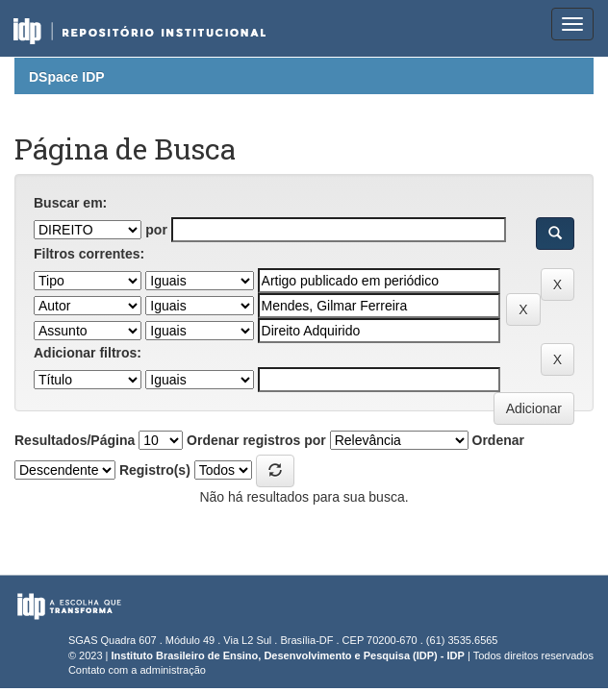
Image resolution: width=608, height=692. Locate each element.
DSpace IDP (67, 77)
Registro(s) (154, 470)
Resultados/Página (74, 440)
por (156, 229)
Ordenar (498, 440)
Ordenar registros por (256, 440)
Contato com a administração (137, 670)
